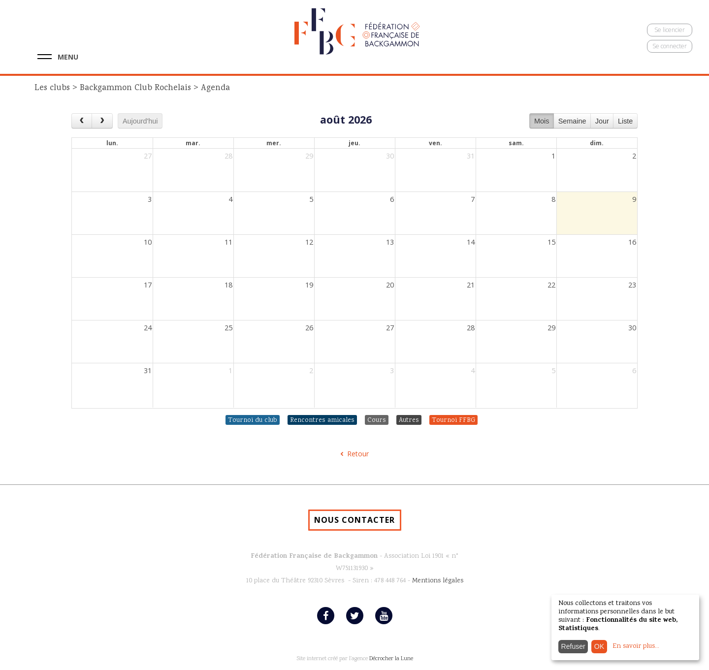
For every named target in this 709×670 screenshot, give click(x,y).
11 (228, 242)
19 (309, 284)
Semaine (572, 121)
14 (471, 242)
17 (148, 284)
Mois (541, 121)
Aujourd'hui (140, 121)
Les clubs (53, 88)
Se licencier (669, 30)
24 (148, 327)
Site (300, 659)
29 (309, 155)
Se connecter (669, 46)
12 (309, 242)
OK (599, 646)
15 (551, 242)
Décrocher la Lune (391, 659)
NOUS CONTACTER (354, 519)
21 (471, 284)
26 (309, 327)
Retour (358, 453)
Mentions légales (437, 581)
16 (632, 242)
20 (390, 284)
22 (551, 284)
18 (228, 284)
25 (228, 327)
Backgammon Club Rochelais (135, 88)
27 (148, 155)
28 (228, 155)
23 (632, 284)
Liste (625, 121)
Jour (602, 121)
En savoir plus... (635, 646)
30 (390, 155)
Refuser (573, 646)
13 (390, 242)
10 (148, 242)
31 (471, 155)
